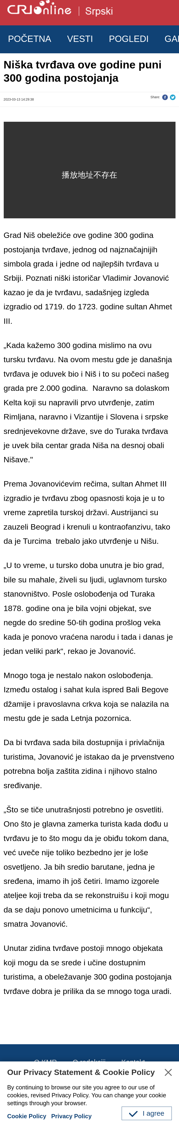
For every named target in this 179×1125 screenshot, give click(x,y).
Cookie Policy (26, 1116)
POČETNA (29, 39)
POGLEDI (129, 39)
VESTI (80, 39)
